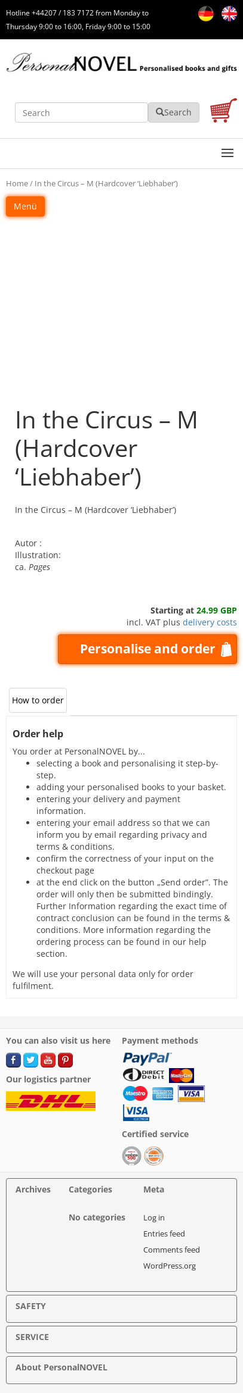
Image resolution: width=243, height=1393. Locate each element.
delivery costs (210, 622)
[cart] (223, 112)
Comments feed (171, 1249)
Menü (25, 206)
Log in (154, 1217)
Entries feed (164, 1233)
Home (17, 183)
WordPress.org (169, 1265)
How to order (38, 700)
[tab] (38, 700)
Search (174, 112)
